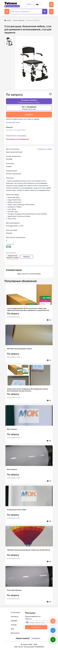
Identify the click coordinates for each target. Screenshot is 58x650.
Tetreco (10, 3)
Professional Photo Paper (16, 510)
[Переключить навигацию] (51, 4)
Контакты (14, 616)
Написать (26, 256)
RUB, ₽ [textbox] (29, 4)
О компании (15, 612)
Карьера (14, 621)
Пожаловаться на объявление (17, 139)
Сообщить (36, 638)
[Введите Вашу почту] (38, 622)
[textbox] (38, 4)
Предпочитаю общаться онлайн (12, 256)
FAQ (12, 629)
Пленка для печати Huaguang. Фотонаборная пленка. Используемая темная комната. (27, 390)
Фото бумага (12, 429)
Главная (7, 20)
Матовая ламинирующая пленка (19, 349)
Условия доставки (13, 122)
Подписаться (36, 627)
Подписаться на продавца (16, 136)
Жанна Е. (9, 127)
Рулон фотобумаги (14, 590)
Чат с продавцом (29, 108)
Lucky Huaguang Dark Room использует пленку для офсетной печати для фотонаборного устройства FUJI (28, 309)
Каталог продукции (18, 20)
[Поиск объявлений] (28, 11)
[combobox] (30, 4)
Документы (15, 633)
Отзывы (14, 625)
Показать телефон (29, 101)
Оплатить (29, 114)
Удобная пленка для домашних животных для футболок (28, 550)
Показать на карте (45, 149)
